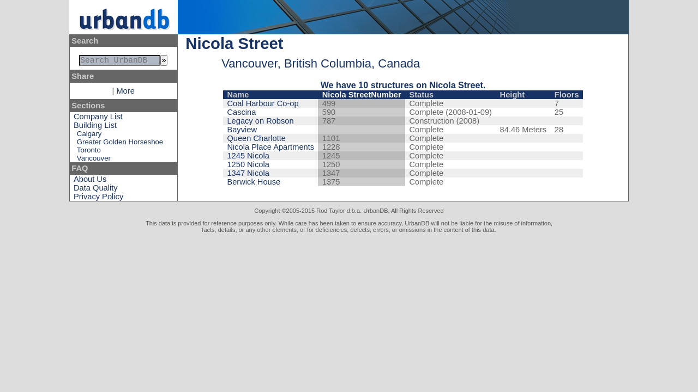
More (125, 93)
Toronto (89, 152)
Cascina (241, 112)
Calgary (89, 136)
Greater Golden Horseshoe (120, 144)
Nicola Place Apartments (270, 147)
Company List (98, 118)
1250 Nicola (248, 164)
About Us (90, 181)
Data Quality (96, 190)
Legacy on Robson (260, 121)
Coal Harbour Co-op (262, 103)
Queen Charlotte (256, 138)
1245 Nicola (248, 155)
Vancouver (94, 160)
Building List (95, 127)
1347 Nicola (248, 173)
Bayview (242, 129)
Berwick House (253, 181)
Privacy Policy (98, 198)
